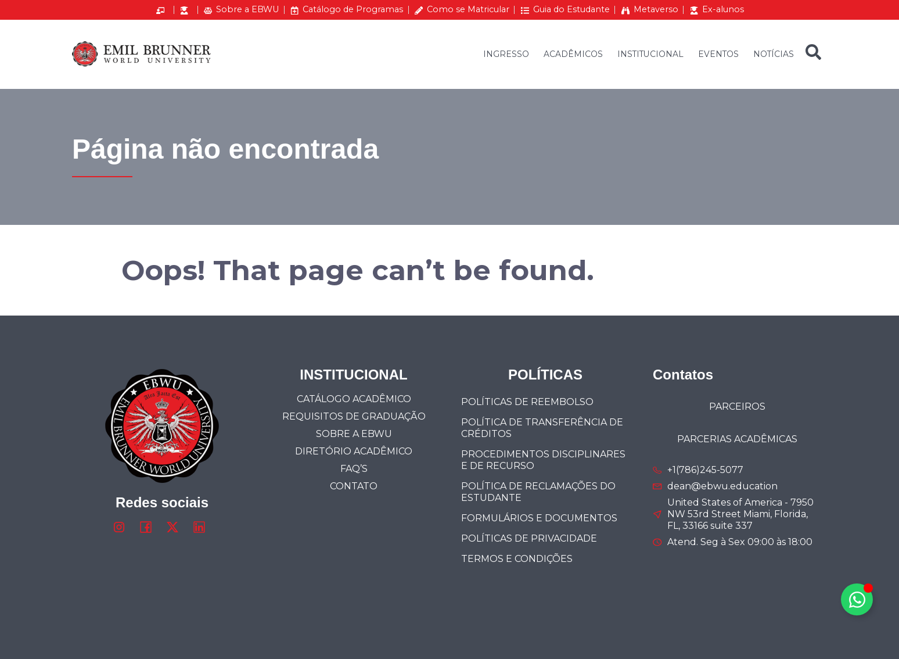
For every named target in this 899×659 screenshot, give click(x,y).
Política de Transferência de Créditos (542, 428)
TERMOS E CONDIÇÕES (517, 558)
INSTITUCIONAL (650, 54)
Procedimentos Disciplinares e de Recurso (543, 460)
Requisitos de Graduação (354, 416)
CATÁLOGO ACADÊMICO (354, 398)
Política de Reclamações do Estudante (538, 492)
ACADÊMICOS (573, 54)
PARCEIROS (737, 406)
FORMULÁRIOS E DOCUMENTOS (539, 518)
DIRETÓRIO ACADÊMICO (353, 451)
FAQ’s (354, 468)
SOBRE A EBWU (354, 433)
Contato (353, 486)
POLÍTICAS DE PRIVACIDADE (529, 538)
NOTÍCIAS (773, 54)
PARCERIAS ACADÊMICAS (737, 439)
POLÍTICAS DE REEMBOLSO (527, 401)
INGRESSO (506, 54)
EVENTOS (718, 54)
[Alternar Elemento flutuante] (857, 599)
